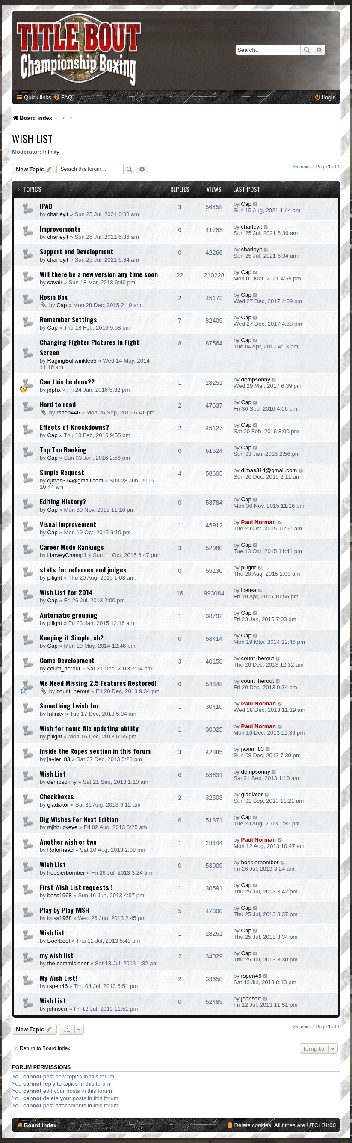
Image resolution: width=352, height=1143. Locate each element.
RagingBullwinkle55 (72, 360)
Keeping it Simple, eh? (72, 637)
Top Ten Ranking (63, 449)
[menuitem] (62, 97)
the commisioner (68, 963)
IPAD (46, 206)
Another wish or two (68, 841)
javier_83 (59, 759)
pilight (54, 577)
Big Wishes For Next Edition (79, 819)
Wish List (32, 138)
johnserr (57, 1009)
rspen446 (68, 412)
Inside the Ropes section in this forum (95, 751)
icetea (248, 590)
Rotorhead (60, 850)
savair (54, 282)
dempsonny (255, 379)
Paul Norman (258, 522)
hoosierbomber (66, 872)
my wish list (57, 955)
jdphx (54, 390)
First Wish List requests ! (76, 887)
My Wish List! (58, 978)
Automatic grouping (69, 615)
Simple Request (62, 472)
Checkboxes (57, 796)
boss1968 (59, 895)
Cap (246, 204)
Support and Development (76, 251)
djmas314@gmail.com (75, 480)
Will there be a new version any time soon (99, 274)
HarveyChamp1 (67, 555)
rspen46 (57, 986)
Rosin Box (54, 297)
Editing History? (63, 501)
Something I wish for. (70, 705)
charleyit (57, 214)
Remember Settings (68, 319)
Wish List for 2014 (66, 592)
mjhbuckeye (62, 827)
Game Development (67, 660)
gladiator (58, 804)
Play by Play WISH (64, 910)
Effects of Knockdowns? (74, 427)
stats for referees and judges (83, 569)
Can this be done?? (67, 381)
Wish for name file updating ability (89, 728)
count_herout (63, 668)
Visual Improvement (68, 524)
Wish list (52, 932)
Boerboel (58, 941)
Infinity (51, 152)
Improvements (60, 228)
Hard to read (58, 404)
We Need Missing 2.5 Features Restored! (98, 683)
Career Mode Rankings (72, 547)
